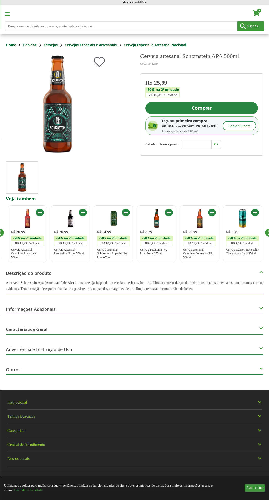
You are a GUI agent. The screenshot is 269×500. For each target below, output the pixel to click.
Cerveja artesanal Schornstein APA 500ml (189, 56)
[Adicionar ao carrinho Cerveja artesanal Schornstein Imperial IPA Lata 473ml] (126, 212)
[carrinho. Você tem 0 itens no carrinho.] (258, 14)
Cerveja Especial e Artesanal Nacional (155, 45)
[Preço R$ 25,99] (162, 82)
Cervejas (51, 45)
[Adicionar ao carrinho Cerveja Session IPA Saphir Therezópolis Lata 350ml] (255, 212)
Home (11, 45)
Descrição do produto (29, 273)
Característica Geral (26, 329)
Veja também (21, 198)
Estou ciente (254, 488)
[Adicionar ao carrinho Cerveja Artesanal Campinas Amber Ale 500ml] (40, 212)
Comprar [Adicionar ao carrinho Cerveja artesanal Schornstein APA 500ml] (202, 108)
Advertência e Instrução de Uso (39, 349)
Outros (13, 369)
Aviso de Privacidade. (28, 490)
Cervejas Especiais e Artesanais (91, 45)
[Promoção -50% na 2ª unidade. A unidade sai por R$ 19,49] (162, 92)
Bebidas (29, 45)
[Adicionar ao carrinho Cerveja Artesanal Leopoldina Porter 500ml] (83, 212)
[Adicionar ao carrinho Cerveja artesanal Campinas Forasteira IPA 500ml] (212, 212)
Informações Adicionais (31, 309)
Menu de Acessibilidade (134, 2)
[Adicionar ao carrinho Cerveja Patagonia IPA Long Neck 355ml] (169, 212)
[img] (134, 392)
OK (216, 144)
